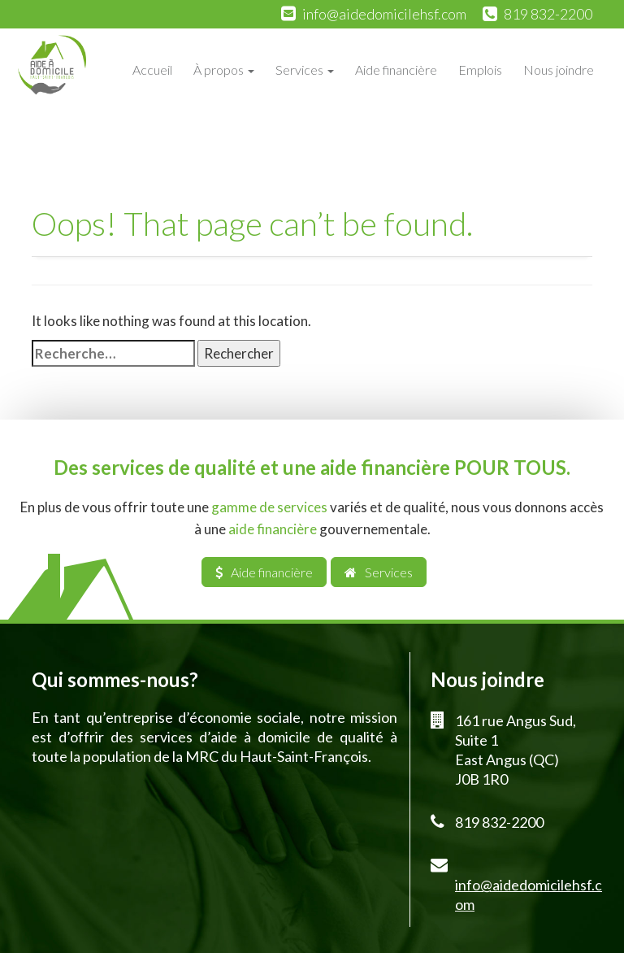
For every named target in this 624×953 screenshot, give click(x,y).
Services (304, 69)
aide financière (272, 528)
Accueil (152, 69)
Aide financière (396, 69)
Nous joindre (558, 69)
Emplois (480, 69)
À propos (223, 69)
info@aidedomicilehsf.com (384, 14)
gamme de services (269, 507)
